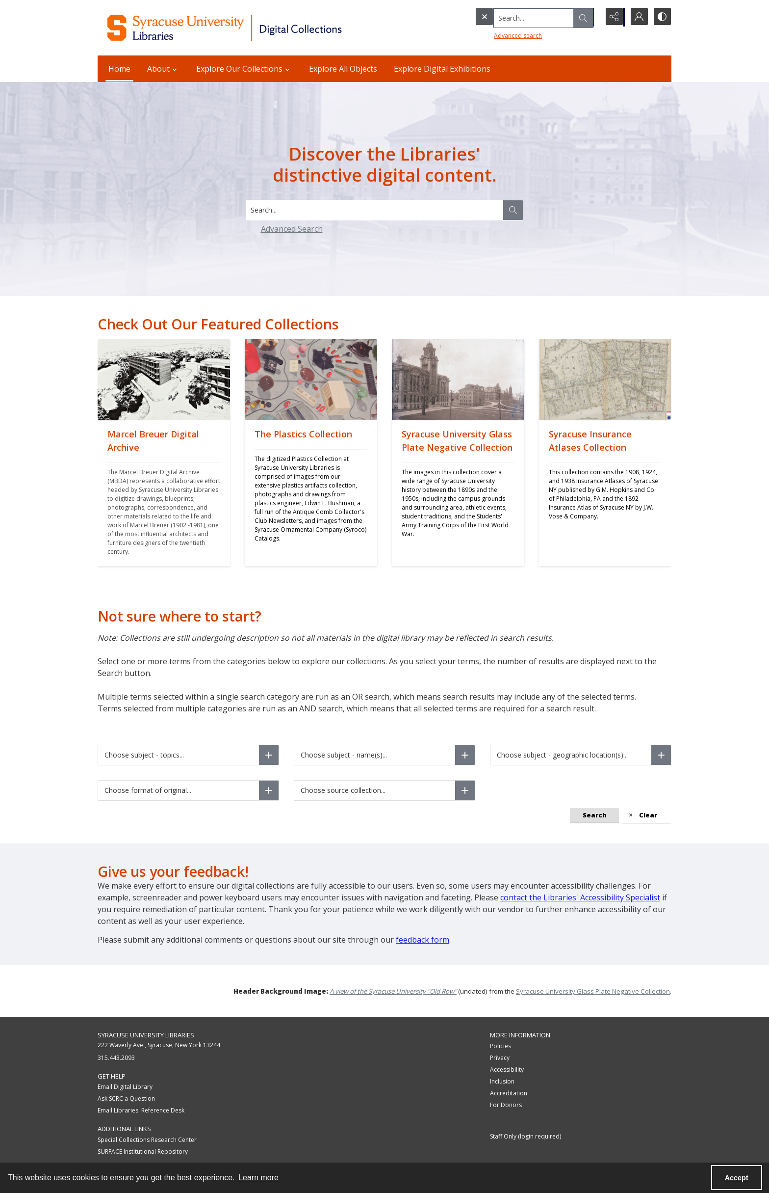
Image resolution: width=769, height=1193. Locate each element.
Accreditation (508, 1093)
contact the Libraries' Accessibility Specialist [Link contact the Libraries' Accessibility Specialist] (580, 897)
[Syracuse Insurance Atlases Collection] (605, 493)
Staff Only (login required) (525, 1136)
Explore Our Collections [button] (244, 69)
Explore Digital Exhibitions (442, 68)
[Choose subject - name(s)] (465, 755)
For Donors (506, 1105)
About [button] (163, 69)
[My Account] (637, 17)
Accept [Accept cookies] (736, 1178)
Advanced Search (292, 228)
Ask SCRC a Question (126, 1098)
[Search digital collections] (375, 210)
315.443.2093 (116, 1058)
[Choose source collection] (465, 790)
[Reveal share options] (612, 17)
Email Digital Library (125, 1087)
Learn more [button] (258, 1177)
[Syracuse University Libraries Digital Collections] (253, 28)
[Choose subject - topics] (269, 755)
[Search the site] (516, 17)
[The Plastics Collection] (311, 493)
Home (119, 68)
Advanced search (498, 34)
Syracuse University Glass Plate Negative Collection (593, 991)
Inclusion (502, 1081)
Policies (500, 1046)
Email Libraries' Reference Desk (141, 1110)
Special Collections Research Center (147, 1140)
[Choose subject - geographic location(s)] (661, 755)
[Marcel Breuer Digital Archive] (164, 493)
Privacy (500, 1058)
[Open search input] (588, 17)
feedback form (422, 939)
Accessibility (507, 1069)
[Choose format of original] (269, 790)
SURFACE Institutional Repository (143, 1151)
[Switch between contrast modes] (661, 17)
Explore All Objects (343, 68)
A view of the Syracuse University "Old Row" (393, 991)
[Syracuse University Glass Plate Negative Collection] (458, 493)
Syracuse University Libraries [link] (146, 1034)
